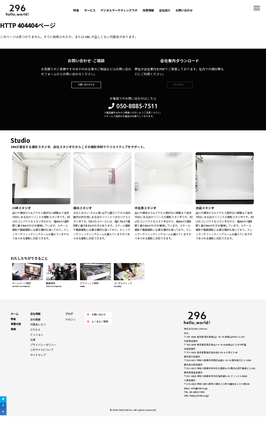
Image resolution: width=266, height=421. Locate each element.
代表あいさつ (38, 329)
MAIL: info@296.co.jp (195, 393)
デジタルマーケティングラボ (119, 10)
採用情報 (148, 10)
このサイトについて (42, 354)
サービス (90, 10)
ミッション (36, 339)
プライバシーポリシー (43, 349)
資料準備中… (179, 87)
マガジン (70, 324)
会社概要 (35, 324)
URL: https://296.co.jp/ (196, 400)
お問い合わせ (184, 10)
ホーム (14, 318)
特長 (76, 10)
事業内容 (16, 328)
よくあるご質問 (97, 326)
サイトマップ (38, 359)
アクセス (35, 334)
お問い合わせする (86, 87)
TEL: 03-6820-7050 (194, 396)
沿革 (32, 344)
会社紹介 (164, 10)
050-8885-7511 (133, 110)
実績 (13, 333)
